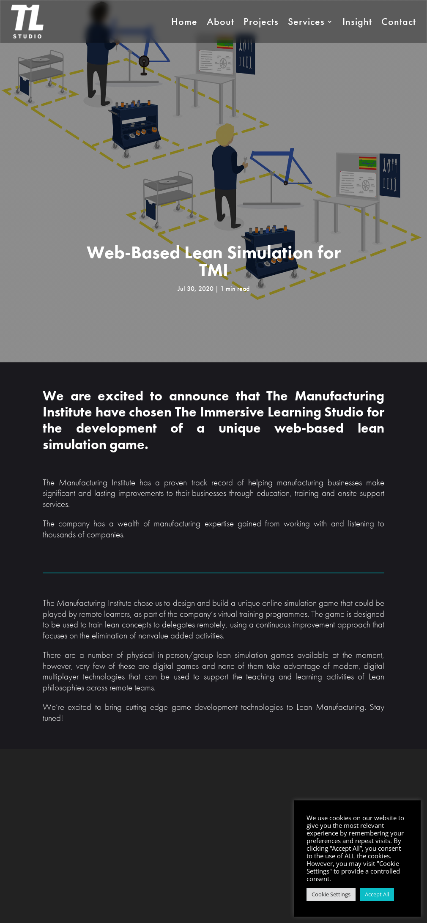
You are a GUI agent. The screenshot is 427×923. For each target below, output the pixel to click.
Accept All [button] (377, 894)
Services (306, 21)
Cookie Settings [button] (331, 894)
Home (184, 21)
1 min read (234, 288)
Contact (398, 21)
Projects (261, 21)
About (220, 21)
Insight (357, 21)
